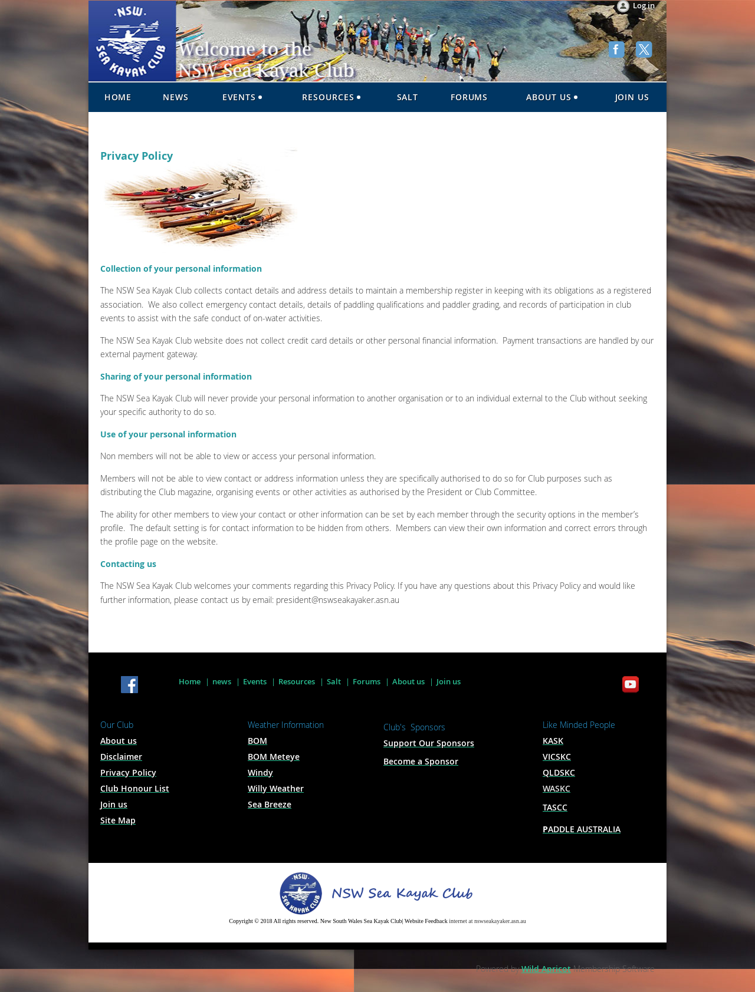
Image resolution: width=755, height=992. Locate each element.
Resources (296, 681)
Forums (366, 681)
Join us (448, 681)
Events (255, 681)
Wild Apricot (546, 968)
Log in (644, 5)
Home (190, 681)
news (221, 681)
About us (408, 681)
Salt (334, 681)
